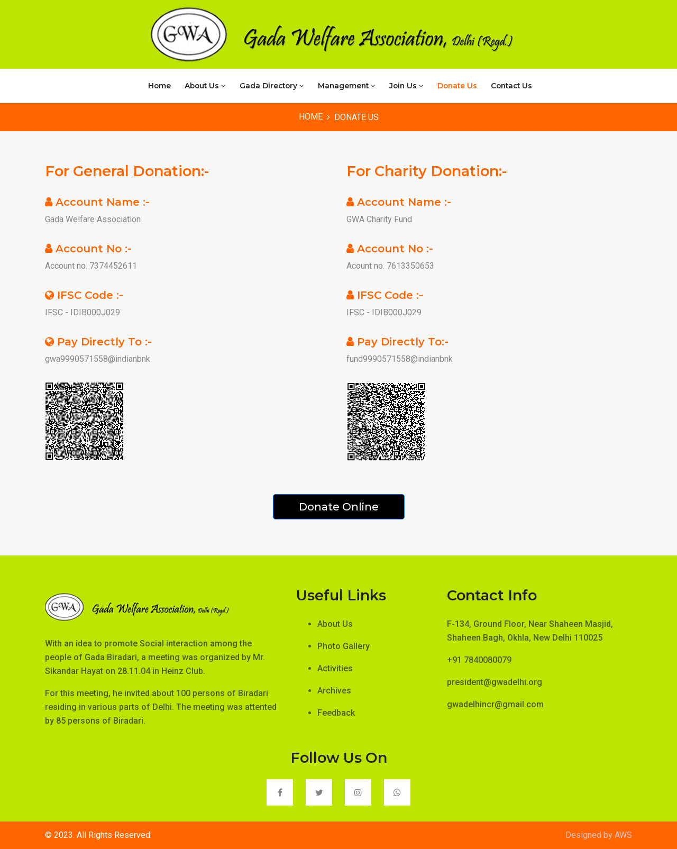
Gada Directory (272, 85)
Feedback (336, 713)
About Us (205, 85)
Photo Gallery (343, 646)
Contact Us (511, 85)
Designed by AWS (598, 835)
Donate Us (457, 85)
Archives (334, 691)
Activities (335, 668)
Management (347, 85)
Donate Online (339, 506)
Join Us (406, 85)
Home (159, 85)
